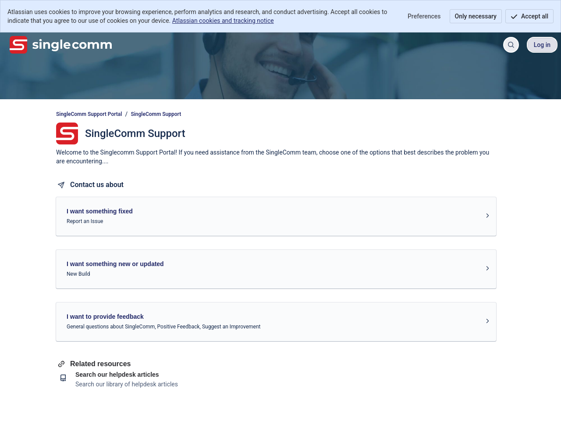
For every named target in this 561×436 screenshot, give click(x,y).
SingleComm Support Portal (89, 114)
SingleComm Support (156, 114)
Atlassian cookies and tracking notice (223, 20)
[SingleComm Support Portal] (60, 44)
